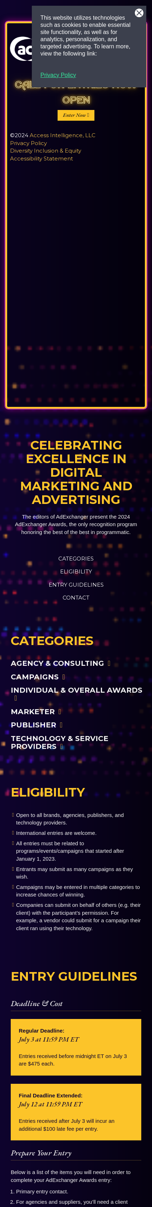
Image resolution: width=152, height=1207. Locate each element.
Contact (76, 597)
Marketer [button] (33, 711)
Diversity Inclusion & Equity (45, 150)
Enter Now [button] (74, 114)
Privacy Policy (58, 75)
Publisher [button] (33, 724)
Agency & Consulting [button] (57, 663)
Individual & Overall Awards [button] (76, 690)
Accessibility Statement (41, 158)
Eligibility (76, 571)
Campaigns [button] (35, 676)
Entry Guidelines (76, 584)
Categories (76, 558)
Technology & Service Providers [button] (59, 742)
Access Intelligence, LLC (62, 135)
